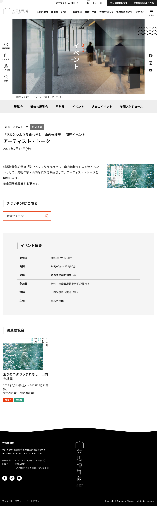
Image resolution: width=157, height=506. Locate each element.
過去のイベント (102, 106)
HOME (18, 97)
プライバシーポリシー (13, 501)
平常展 (60, 106)
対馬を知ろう (106, 12)
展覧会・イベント (60, 12)
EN (94, 3)
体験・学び (91, 12)
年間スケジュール (131, 106)
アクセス (140, 12)
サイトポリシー (34, 501)
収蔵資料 (77, 12)
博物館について (124, 12)
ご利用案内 (42, 12)
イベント (46, 97)
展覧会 (18, 106)
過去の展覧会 (39, 106)
